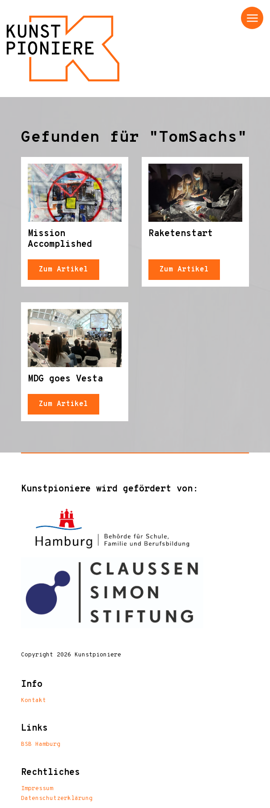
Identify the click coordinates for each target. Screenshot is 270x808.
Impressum (37, 788)
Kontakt (33, 700)
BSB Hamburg (40, 744)
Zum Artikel (63, 269)
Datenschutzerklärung (57, 798)
